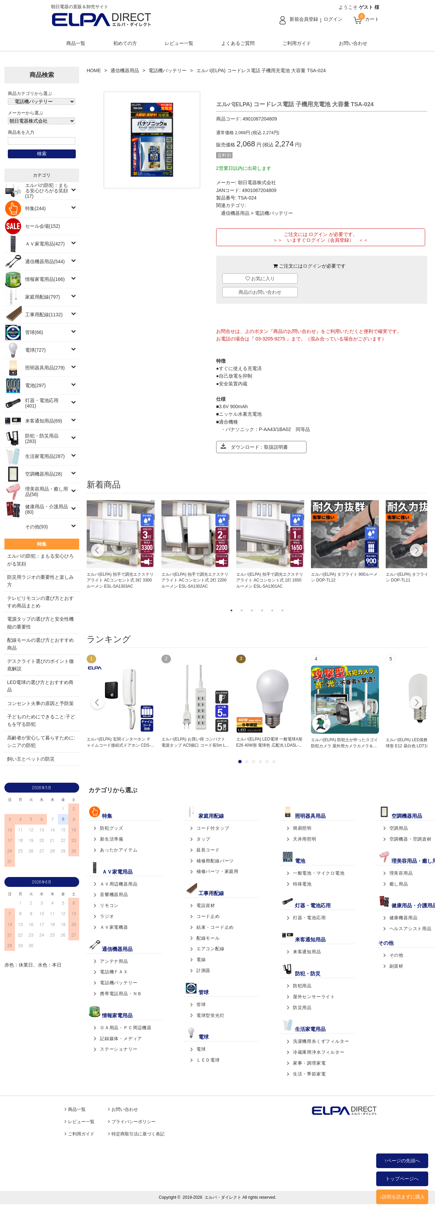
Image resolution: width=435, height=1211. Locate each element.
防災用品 (302, 1007)
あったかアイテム (118, 850)
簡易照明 (302, 828)
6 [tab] (282, 610)
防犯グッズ (111, 828)
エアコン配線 (210, 948)
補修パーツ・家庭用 (217, 871)
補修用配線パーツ (215, 860)
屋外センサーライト (314, 996)
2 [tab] (241, 610)
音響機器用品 (114, 894)
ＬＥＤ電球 (208, 1060)
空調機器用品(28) (43, 474)
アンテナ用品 (114, 961)
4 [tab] (262, 610)
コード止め (208, 916)
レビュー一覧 (179, 43)
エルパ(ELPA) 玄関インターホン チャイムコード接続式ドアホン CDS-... (120, 742)
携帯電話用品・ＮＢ (121, 993)
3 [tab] (251, 610)
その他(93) (36, 526)
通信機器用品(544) (45, 261)
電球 (201, 1049)
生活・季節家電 (309, 1074)
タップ (203, 839)
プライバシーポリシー (133, 1121)
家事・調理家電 (309, 1063)
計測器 (203, 970)
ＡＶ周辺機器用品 (118, 884)
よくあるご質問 (238, 43)
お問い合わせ (353, 43)
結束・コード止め (215, 927)
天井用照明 (304, 839)
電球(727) (35, 350)
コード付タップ (212, 828)
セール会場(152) (42, 226)
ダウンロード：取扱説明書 (254, 446)
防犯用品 (302, 985)
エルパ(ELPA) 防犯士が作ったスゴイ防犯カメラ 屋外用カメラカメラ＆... (344, 742)
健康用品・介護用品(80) (46, 509)
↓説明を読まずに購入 (402, 1196)
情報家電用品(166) (45, 279)
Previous (97, 551)
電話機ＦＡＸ (114, 971)
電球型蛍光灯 (210, 1015)
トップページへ (402, 1178)
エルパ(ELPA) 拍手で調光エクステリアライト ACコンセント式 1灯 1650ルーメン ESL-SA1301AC (269, 580)
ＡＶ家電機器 (114, 927)
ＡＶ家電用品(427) (45, 243)
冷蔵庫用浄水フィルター (319, 1052)
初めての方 (125, 43)
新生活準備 (111, 839)
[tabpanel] (121, 545)
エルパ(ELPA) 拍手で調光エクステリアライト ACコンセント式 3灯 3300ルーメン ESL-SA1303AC (120, 580)
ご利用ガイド (296, 43)
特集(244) (35, 208)
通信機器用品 (124, 70)
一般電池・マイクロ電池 (319, 873)
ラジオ (107, 916)
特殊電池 (302, 884)
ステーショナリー (118, 1049)
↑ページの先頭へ (402, 1160)
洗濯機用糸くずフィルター (321, 1041)
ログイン (333, 19)
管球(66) (34, 332)
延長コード (208, 850)
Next (416, 551)
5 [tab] (272, 610)
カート (372, 19)
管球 (201, 1004)
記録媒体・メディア (121, 1038)
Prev (97, 703)
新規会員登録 (304, 19)
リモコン (109, 905)
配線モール (208, 938)
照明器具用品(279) (45, 367)
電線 (201, 959)
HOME (94, 70)
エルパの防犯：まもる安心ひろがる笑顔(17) (46, 190)
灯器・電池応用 (309, 917)
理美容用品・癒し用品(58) (46, 491)
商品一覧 (75, 43)
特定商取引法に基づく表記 (137, 1134)
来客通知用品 (307, 951)
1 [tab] (231, 610)
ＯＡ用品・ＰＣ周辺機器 (126, 1027)
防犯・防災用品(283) (41, 438)
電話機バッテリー (168, 70)
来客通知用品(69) (43, 421)
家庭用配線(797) (42, 297)
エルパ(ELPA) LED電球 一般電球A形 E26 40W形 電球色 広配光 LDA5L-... (269, 742)
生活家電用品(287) (45, 456)
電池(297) (35, 385)
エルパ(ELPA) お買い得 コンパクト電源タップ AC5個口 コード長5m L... (195, 742)
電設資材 (205, 905)
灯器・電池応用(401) (41, 403)
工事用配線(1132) (44, 314)
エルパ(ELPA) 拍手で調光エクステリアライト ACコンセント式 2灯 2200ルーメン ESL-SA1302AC (194, 580)
